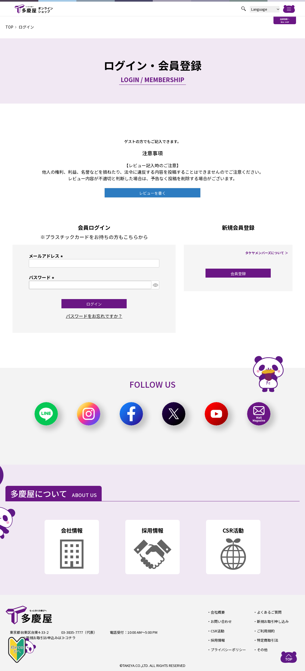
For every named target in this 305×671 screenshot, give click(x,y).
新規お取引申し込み (273, 621)
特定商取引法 (267, 640)
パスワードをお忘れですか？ (94, 316)
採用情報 (218, 640)
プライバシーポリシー (228, 649)
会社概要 (218, 612)
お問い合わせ (221, 621)
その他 (262, 649)
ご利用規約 (266, 630)
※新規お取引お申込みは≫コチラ (49, 637)
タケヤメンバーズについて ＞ (266, 252)
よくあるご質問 (269, 612)
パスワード (42, 277)
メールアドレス (47, 256)
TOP (9, 27)
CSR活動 (217, 630)
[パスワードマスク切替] (155, 285)
